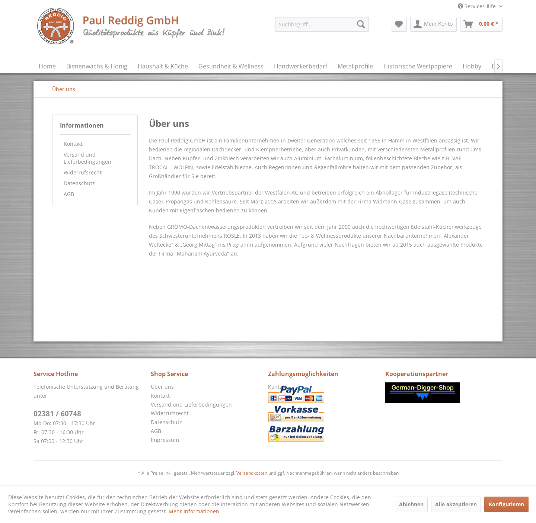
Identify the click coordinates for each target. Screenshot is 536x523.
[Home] (47, 66)
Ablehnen (411, 504)
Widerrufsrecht (83, 172)
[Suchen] (361, 24)
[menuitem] (322, 24)
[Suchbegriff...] (322, 24)
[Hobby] (471, 66)
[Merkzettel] (399, 24)
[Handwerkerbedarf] (300, 66)
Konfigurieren (506, 504)
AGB (69, 194)
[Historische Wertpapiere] (417, 66)
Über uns (162, 386)
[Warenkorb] (481, 24)
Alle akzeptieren (456, 504)
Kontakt (73, 143)
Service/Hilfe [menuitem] (477, 6)
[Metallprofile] (355, 66)
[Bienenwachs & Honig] (97, 66)
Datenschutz (79, 183)
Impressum (165, 439)
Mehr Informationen (194, 511)
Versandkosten (251, 473)
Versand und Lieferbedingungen (87, 158)
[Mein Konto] (433, 24)
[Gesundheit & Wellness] (231, 66)
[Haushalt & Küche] (163, 66)
